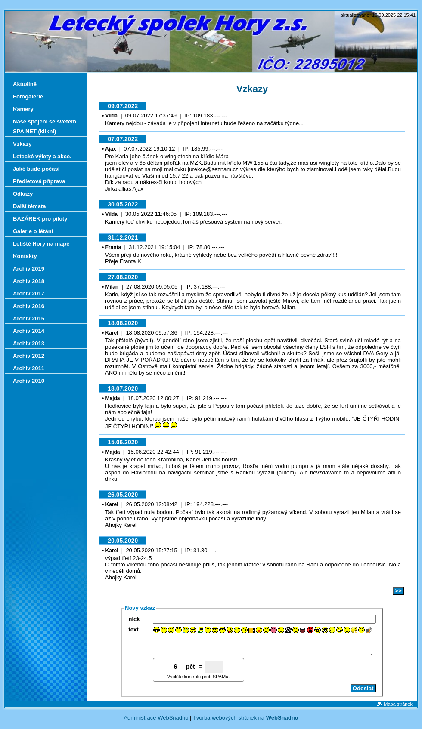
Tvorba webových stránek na (245, 721)
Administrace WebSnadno (156, 721)
